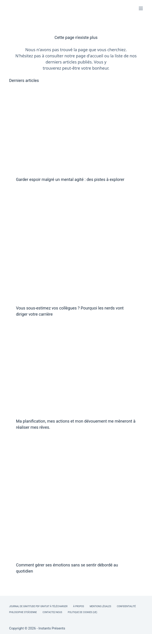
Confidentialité (126, 606)
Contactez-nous (52, 612)
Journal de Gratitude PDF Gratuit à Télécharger (38, 606)
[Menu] (141, 8)
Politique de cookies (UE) (82, 612)
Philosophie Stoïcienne (23, 612)
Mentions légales (100, 606)
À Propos (78, 606)
